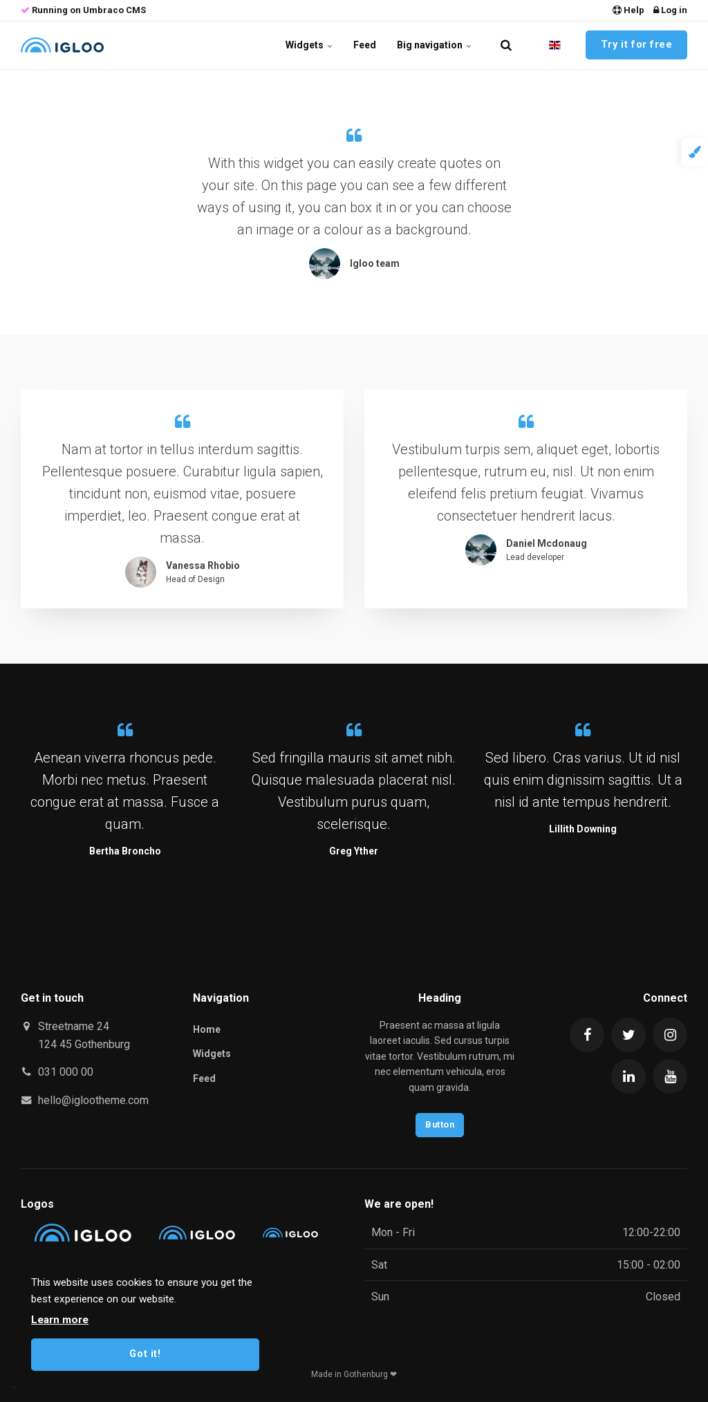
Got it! (144, 1354)
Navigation (221, 997)
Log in (670, 10)
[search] (506, 45)
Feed (364, 44)
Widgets (309, 44)
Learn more (59, 1320)
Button (439, 1124)
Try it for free (637, 44)
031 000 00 (65, 1071)
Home (207, 1029)
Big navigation (434, 44)
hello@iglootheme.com (93, 1100)
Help (628, 10)
